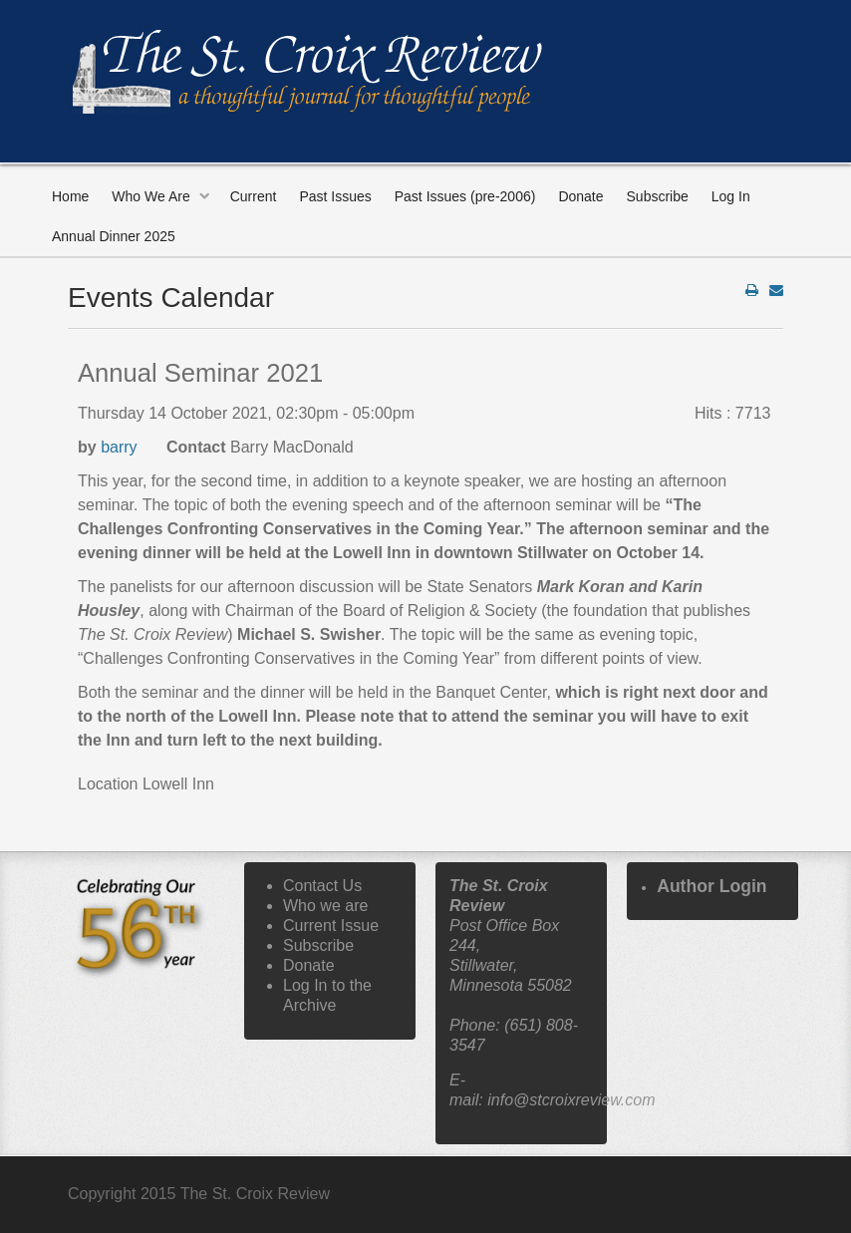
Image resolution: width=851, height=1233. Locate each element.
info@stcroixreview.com (571, 1099)
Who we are (325, 905)
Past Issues (335, 196)
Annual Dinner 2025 (113, 236)
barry (119, 447)
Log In (730, 196)
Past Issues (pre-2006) (465, 196)
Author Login (711, 886)
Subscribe (658, 196)
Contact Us (322, 885)
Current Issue (331, 925)
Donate (580, 196)
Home (70, 196)
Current (253, 196)
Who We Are (150, 196)
